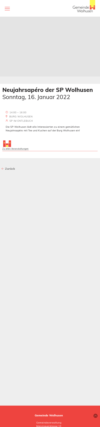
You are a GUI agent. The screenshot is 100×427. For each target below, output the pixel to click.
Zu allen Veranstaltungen (15, 148)
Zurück (10, 168)
